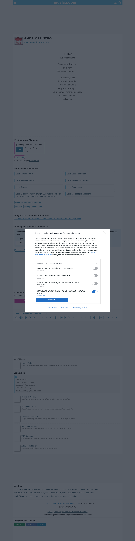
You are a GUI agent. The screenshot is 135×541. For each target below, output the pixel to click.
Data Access (65, 308)
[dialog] (67, 270)
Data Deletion (52, 308)
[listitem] (67, 263)
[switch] (95, 268)
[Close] (105, 233)
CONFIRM (52, 300)
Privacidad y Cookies (80, 308)
